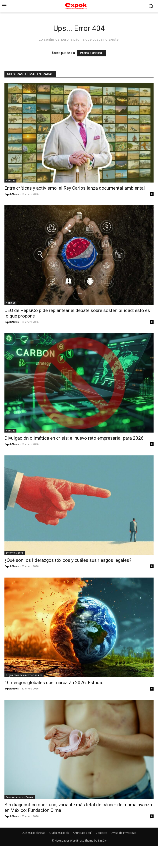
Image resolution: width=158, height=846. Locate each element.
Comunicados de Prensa (20, 797)
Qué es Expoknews (33, 833)
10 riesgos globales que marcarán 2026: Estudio (54, 682)
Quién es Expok (59, 833)
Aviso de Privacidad (124, 833)
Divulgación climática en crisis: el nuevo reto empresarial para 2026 (74, 438)
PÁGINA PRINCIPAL (91, 53)
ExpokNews (11, 194)
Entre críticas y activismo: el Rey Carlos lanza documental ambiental (74, 188)
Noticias (10, 180)
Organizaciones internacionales (24, 675)
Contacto (101, 833)
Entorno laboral (15, 552)
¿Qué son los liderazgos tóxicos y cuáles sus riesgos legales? (67, 560)
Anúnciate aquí (82, 833)
